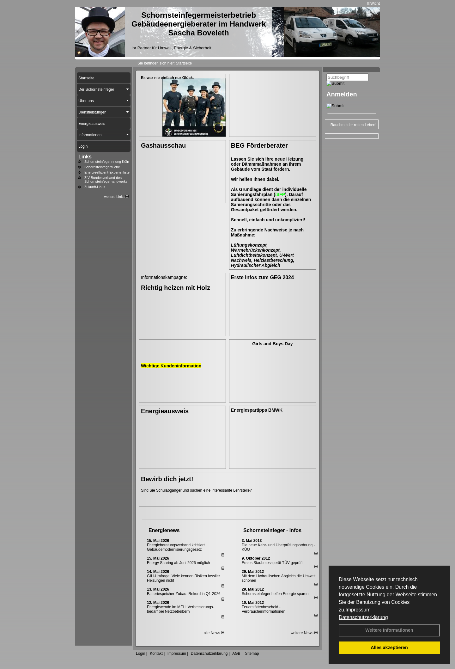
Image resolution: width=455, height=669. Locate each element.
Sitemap (252, 653)
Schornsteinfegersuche (102, 167)
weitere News (304, 633)
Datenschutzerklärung (363, 617)
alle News (214, 633)
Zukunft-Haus (94, 187)
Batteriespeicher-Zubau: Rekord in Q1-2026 (184, 594)
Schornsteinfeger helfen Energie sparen (275, 594)
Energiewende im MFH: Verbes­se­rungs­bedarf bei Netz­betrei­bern (180, 609)
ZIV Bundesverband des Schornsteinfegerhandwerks (105, 179)
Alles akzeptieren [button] (389, 647)
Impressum (357, 609)
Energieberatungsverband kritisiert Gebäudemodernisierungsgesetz (176, 547)
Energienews (164, 530)
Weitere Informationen (389, 630)
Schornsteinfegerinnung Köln (106, 161)
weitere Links (116, 197)
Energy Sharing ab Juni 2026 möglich (178, 563)
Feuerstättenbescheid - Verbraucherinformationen (263, 609)
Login (140, 653)
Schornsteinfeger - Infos (272, 530)
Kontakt (156, 653)
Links (85, 156)
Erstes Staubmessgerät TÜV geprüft (272, 563)
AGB (236, 653)
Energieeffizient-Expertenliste (107, 172)
